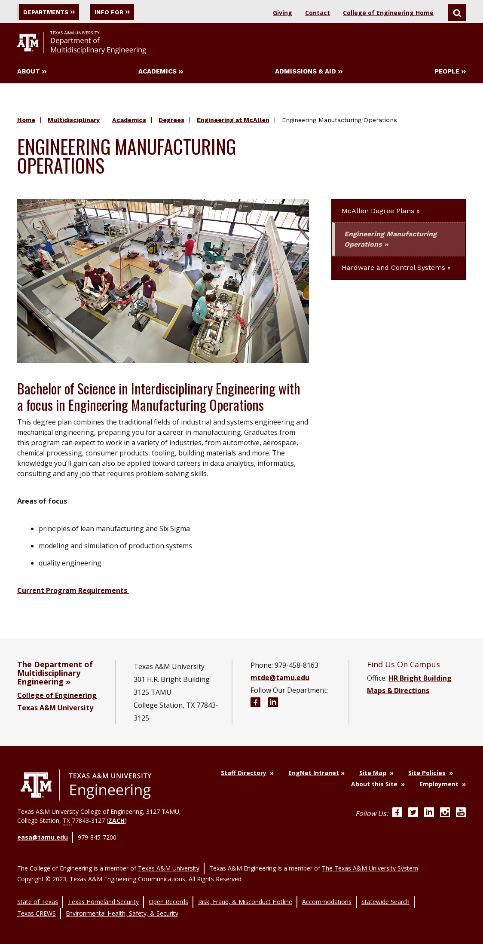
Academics (160, 73)
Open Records (168, 896)
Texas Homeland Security (103, 896)
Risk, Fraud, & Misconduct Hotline (245, 896)
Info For (128, 12)
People (450, 73)
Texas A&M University (55, 709)
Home (26, 121)
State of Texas (37, 896)
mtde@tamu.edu (280, 679)
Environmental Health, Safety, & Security (122, 905)
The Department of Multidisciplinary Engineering (55, 674)
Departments (53, 12)
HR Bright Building (420, 679)
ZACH (116, 822)
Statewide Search (385, 896)
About (31, 73)
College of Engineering (57, 696)
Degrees (171, 121)
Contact (317, 13)
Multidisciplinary (74, 121)
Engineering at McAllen (233, 121)
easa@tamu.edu (42, 838)
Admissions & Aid (308, 73)
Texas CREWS (36, 905)
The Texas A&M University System (370, 865)
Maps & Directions (398, 692)
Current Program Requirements (73, 591)
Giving (282, 13)
